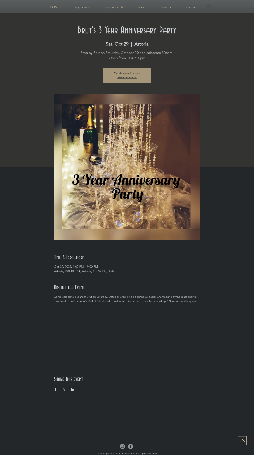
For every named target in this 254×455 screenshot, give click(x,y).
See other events (127, 77)
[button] (209, 6)
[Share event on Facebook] (55, 389)
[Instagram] (122, 446)
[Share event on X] (64, 389)
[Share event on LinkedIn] (72, 389)
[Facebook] (130, 446)
